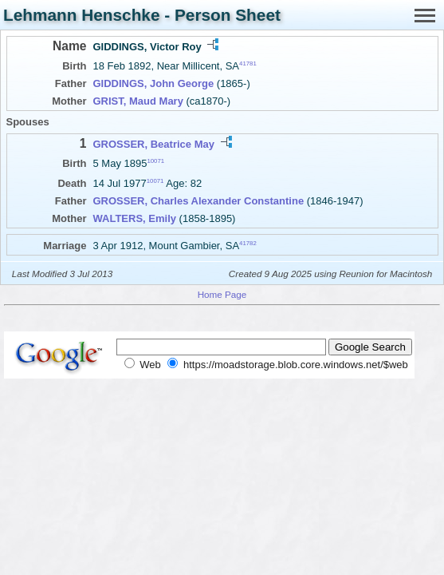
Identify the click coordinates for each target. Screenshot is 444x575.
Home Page (222, 294)
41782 (248, 243)
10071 (155, 161)
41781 (248, 63)
